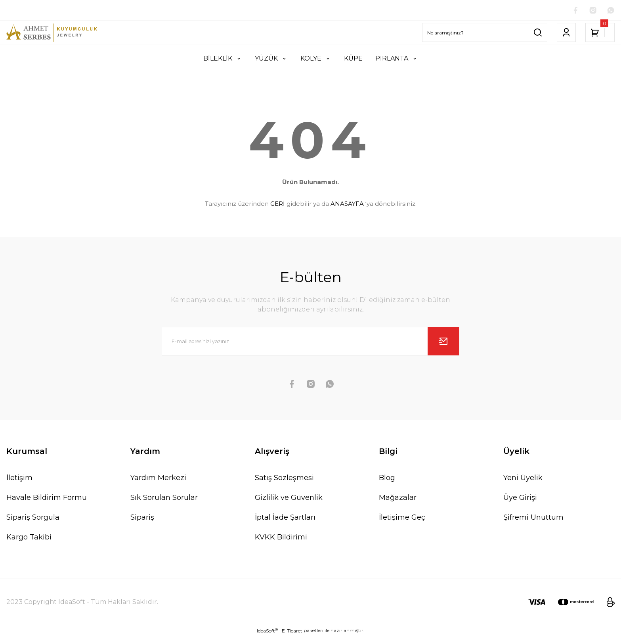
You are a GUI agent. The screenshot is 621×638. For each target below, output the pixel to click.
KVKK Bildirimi (281, 538)
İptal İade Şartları (285, 519)
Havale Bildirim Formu (46, 499)
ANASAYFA (347, 205)
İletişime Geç (402, 519)
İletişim (19, 479)
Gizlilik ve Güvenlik (289, 499)
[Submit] (443, 342)
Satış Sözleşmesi (284, 479)
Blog (387, 479)
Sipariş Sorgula (32, 519)
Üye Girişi (520, 499)
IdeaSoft (267, 632)
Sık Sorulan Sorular (164, 499)
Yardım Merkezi (158, 479)
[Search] (484, 34)
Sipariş (142, 519)
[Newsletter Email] (311, 342)
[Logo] (51, 34)
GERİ (277, 205)
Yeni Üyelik (523, 479)
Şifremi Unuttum (533, 519)
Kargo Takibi (29, 538)
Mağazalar (398, 499)
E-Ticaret (292, 632)
